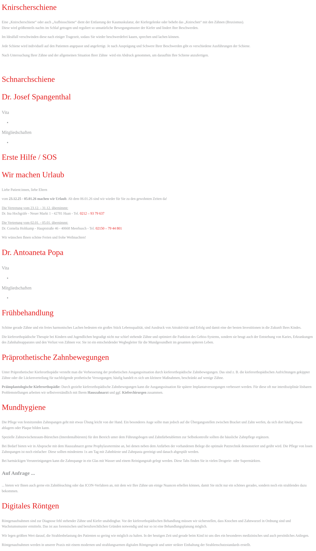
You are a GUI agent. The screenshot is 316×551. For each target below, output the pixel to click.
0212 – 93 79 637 (92, 213)
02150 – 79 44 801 (108, 228)
